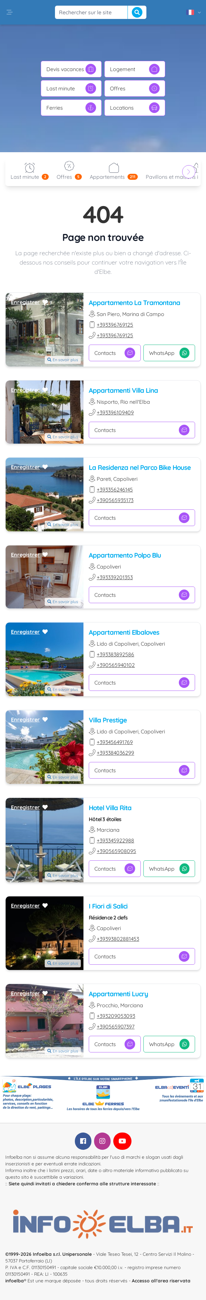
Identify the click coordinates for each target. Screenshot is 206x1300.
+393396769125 (115, 324)
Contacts (114, 353)
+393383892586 (115, 654)
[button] (9, 12)
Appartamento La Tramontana (134, 302)
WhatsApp (169, 353)
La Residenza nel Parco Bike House (140, 467)
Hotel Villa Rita (110, 808)
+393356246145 (115, 489)
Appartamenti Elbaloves (124, 632)
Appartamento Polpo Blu (125, 555)
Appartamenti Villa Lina (123, 390)
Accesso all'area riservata (161, 1281)
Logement (135, 69)
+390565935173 (115, 500)
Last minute (71, 88)
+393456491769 (115, 742)
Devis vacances (71, 69)
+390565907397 (115, 1026)
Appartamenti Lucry (118, 994)
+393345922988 (115, 840)
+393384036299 (115, 752)
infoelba (14, 1281)
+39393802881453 (118, 938)
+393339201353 (115, 577)
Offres (135, 88)
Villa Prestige (108, 720)
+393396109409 (115, 412)
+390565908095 (116, 851)
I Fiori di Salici (108, 906)
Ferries (71, 107)
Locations (135, 107)
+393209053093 (116, 1016)
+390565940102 (116, 665)
